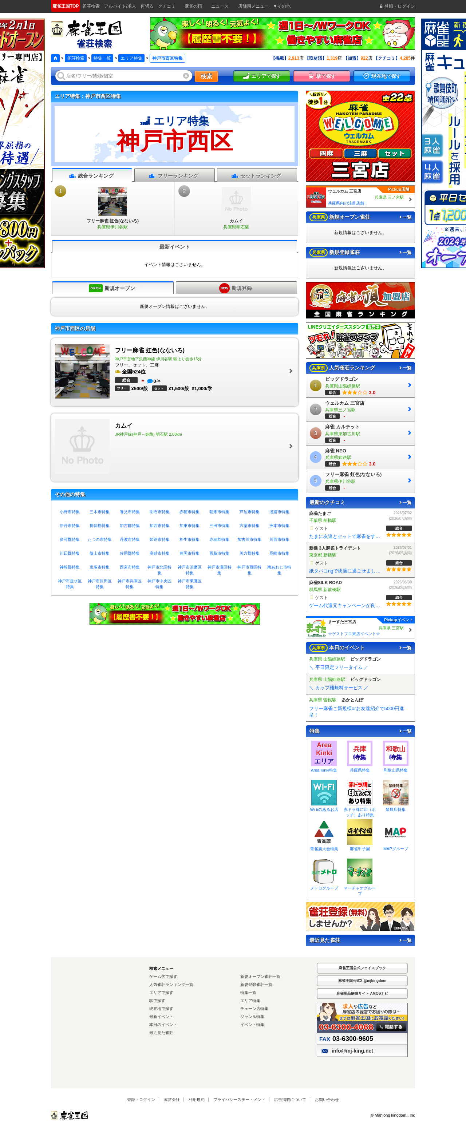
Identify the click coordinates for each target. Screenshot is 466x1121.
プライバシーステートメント (239, 1099)
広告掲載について (290, 1099)
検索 (206, 76)
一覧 (404, 217)
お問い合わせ (327, 1099)
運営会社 (172, 1099)
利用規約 (197, 1099)
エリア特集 (131, 58)
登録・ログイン (141, 1099)
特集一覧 (102, 58)
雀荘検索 (75, 58)
